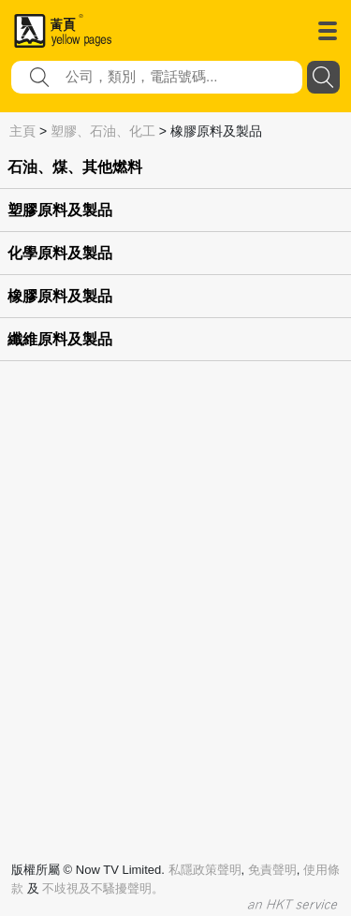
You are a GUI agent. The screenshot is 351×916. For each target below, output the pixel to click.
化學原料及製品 (59, 253)
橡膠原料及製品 (59, 296)
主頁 (22, 131)
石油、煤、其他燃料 (74, 167)
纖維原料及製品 (59, 339)
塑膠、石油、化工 (103, 131)
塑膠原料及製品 (59, 210)
